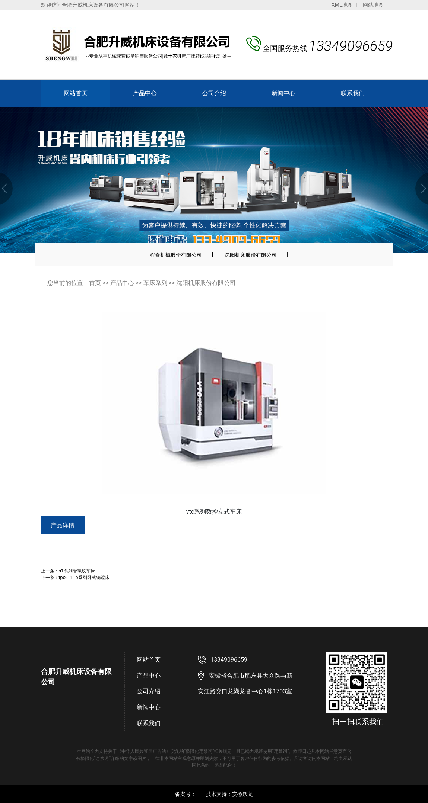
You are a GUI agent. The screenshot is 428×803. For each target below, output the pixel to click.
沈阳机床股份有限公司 (251, 255)
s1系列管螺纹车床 (77, 571)
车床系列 (155, 282)
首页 (95, 282)
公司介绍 (214, 93)
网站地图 (373, 5)
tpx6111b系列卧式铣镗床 (84, 577)
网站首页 (76, 93)
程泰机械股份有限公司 (176, 255)
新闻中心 (283, 93)
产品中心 (145, 93)
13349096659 (228, 659)
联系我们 (353, 93)
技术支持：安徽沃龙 (229, 794)
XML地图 (342, 5)
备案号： (185, 794)
